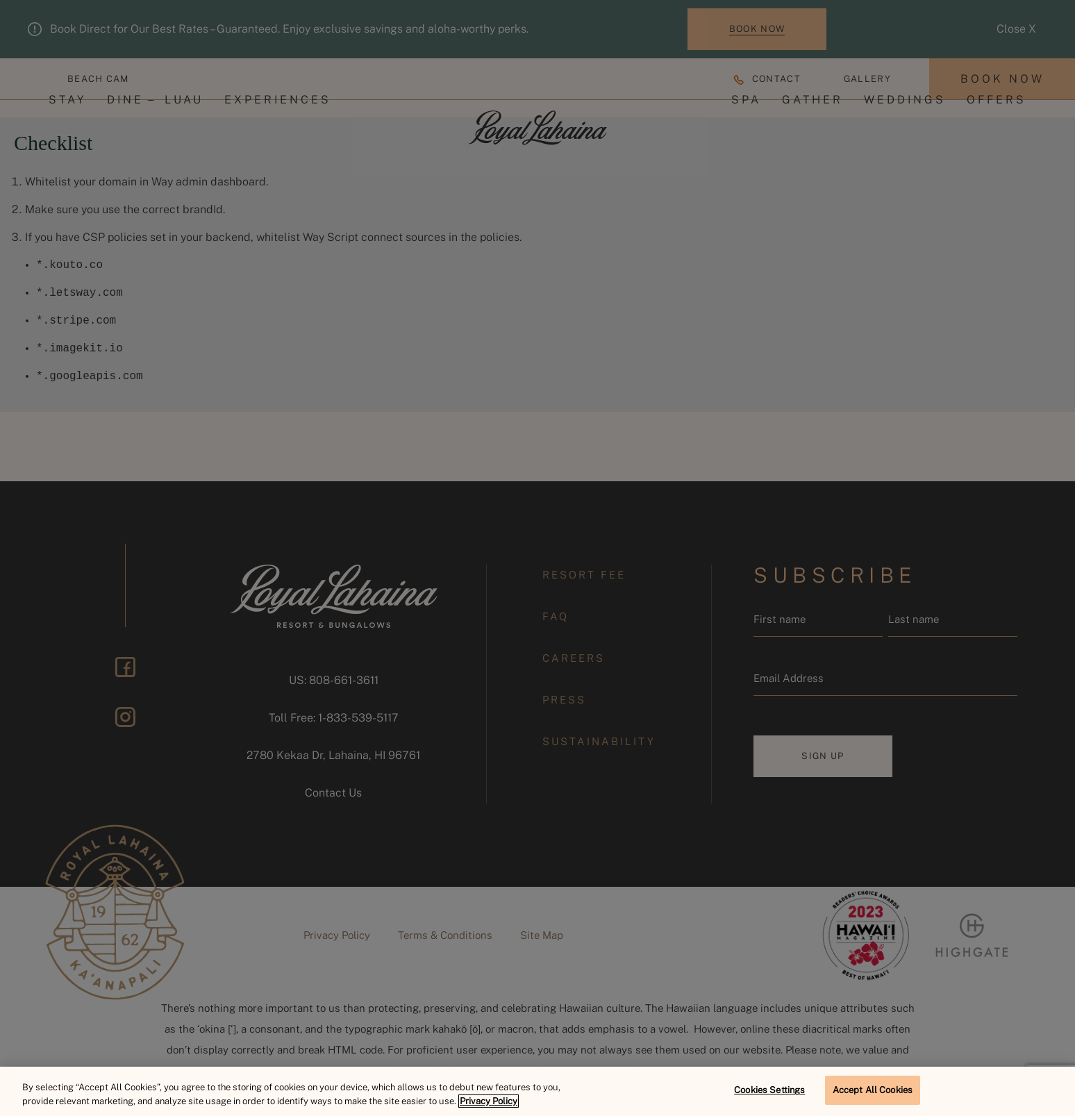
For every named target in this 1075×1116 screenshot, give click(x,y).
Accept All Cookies (872, 1090)
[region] (537, 1091)
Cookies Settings (769, 1090)
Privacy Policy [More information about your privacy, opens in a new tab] (488, 1101)
